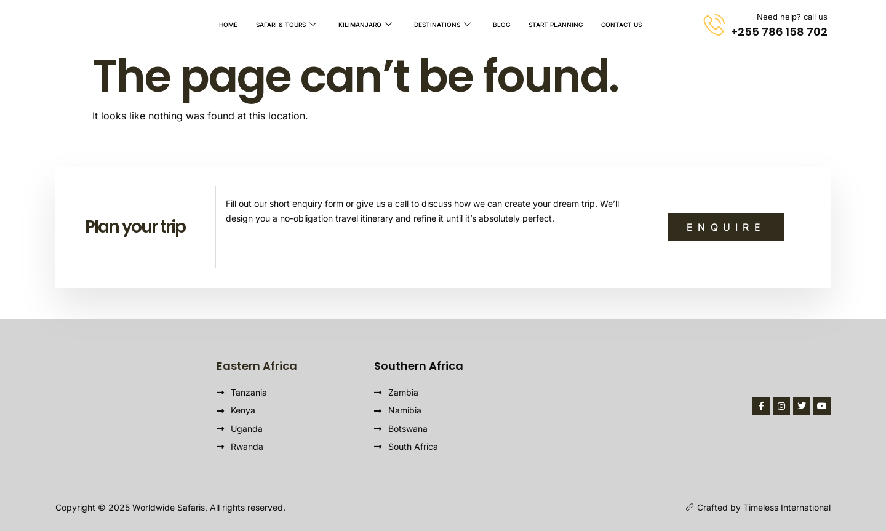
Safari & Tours (286, 24)
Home (228, 24)
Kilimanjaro (365, 24)
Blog (501, 24)
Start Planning (556, 24)
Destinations (442, 24)
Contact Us (621, 24)
